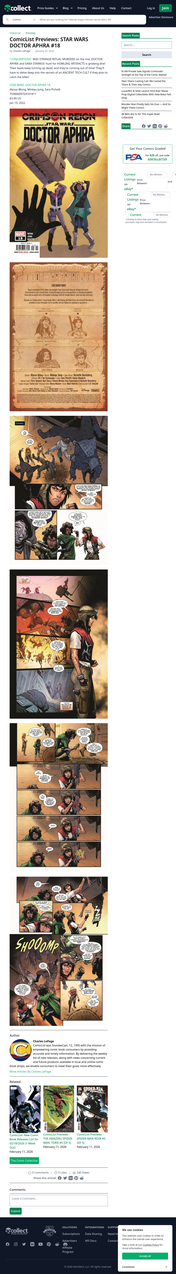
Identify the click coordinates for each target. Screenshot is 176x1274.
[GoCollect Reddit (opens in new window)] (57, 1244)
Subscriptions (71, 1234)
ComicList (15, 33)
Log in (151, 8)
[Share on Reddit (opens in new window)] (82, 1178)
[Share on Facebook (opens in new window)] (60, 1178)
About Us (98, 8)
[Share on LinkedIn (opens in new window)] (71, 1178)
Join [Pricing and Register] (165, 8)
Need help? (115, 1234)
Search (146, 55)
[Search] (91, 19)
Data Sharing (93, 1234)
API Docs (90, 1241)
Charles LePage (21, 51)
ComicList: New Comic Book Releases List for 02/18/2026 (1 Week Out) (24, 1141)
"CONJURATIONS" (21, 59)
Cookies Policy (151, 1244)
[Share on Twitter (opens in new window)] (65, 1178)
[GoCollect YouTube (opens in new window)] (40, 1244)
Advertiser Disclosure (161, 17)
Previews (31, 33)
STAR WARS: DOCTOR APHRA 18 (30, 85)
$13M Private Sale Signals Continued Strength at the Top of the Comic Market (144, 73)
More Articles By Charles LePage (30, 1071)
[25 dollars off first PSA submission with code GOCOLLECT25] (147, 157)
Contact (126, 8)
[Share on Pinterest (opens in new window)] (76, 1178)
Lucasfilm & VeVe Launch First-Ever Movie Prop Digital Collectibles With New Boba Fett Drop (146, 94)
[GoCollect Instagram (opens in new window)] (16, 1244)
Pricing (82, 8)
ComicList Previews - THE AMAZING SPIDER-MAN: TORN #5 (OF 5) (58, 1139)
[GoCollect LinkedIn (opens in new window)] (32, 1244)
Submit (15, 1211)
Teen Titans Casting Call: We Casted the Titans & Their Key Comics (144, 82)
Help (113, 8)
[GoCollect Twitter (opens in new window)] (24, 1244)
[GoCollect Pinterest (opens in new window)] (49, 1244)
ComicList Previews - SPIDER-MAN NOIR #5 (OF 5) (91, 1139)
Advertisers (69, 1241)
